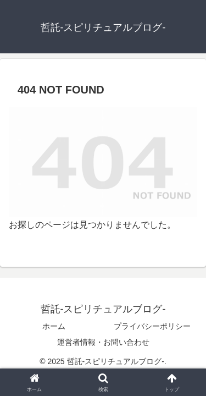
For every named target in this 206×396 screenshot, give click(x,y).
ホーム (53, 326)
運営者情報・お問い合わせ (103, 342)
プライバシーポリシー (152, 326)
